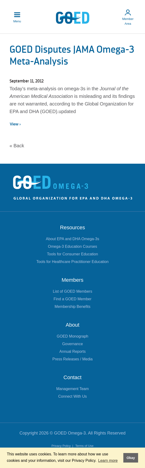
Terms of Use (84, 446)
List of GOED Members (72, 291)
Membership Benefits (72, 307)
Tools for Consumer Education (72, 254)
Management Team (72, 389)
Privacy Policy (61, 446)
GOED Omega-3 (70, 433)
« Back (17, 145)
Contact (73, 377)
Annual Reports (72, 351)
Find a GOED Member (72, 299)
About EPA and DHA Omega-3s (72, 239)
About (73, 325)
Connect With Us (72, 396)
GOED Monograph (72, 336)
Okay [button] (130, 458)
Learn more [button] (108, 460)
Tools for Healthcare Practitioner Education (72, 262)
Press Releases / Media (72, 359)
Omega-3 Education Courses (72, 246)
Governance (72, 344)
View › (15, 124)
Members (73, 280)
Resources (72, 227)
